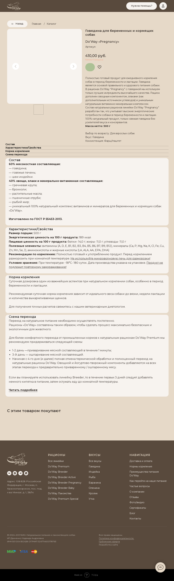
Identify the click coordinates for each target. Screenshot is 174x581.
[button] (141, 6)
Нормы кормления (140, 466)
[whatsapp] (26, 473)
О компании (136, 491)
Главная (36, 23)
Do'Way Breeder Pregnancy (64, 482)
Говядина (94, 466)
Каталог (51, 23)
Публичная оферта (109, 541)
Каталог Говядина (94, 59)
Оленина (94, 487)
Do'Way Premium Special (63, 498)
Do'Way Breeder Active (62, 477)
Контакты (135, 518)
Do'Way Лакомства (59, 493)
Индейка (94, 471)
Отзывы (134, 497)
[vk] (9, 473)
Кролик (93, 493)
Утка (91, 498)
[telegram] (20, 473)
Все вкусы (95, 461)
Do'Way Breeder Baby (61, 487)
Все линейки (56, 461)
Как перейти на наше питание (148, 480)
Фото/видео (136, 502)
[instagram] (15, 473)
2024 (12, 535)
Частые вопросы (139, 486)
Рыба (92, 477)
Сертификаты (137, 507)
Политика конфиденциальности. (116, 538)
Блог (132, 513)
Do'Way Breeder (58, 471)
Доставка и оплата (140, 461)
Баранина (95, 482)
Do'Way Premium (58, 466)
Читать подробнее (23, 390)
